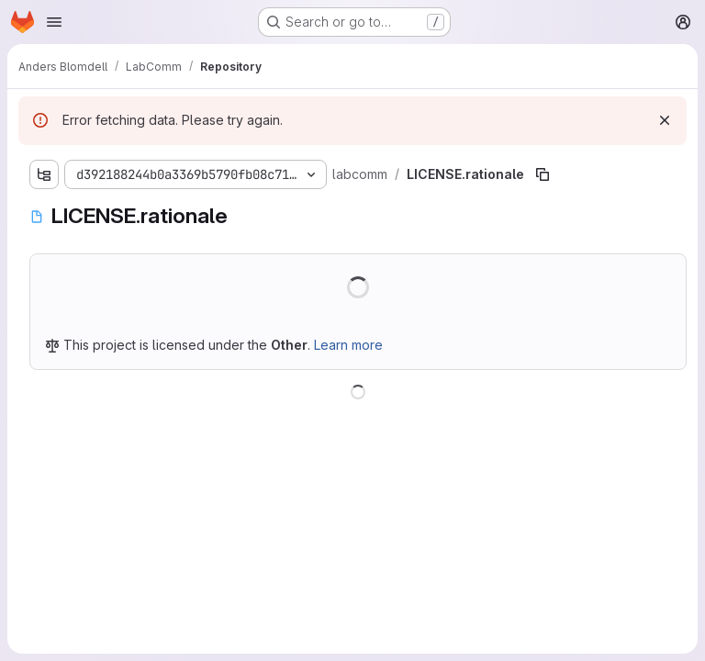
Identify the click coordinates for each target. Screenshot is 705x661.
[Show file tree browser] (44, 174)
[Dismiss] (665, 120)
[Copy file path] (542, 174)
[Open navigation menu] (54, 22)
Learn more (348, 345)
